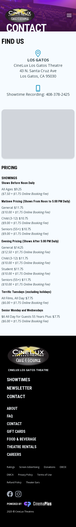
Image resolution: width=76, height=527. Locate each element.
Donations (49, 467)
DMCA (10, 474)
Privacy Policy (25, 474)
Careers (14, 454)
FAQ (10, 416)
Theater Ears (33, 482)
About (12, 408)
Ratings (11, 467)
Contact (16, 396)
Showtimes (18, 379)
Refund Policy (14, 482)
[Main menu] (69, 15)
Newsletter (19, 388)
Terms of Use (44, 474)
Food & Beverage (21, 439)
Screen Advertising (29, 467)
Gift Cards (16, 431)
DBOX (63, 467)
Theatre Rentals (21, 447)
